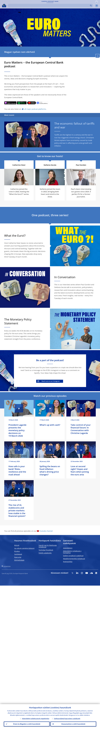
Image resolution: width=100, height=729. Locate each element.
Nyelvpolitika (67, 562)
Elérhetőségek (19, 560)
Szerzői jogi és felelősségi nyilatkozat (48, 546)
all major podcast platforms (35, 109)
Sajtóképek (18, 554)
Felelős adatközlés (45, 553)
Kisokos (17, 551)
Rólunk (16, 545)
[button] (96, 2)
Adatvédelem (67, 548)
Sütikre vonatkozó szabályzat (73, 556)
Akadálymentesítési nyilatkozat (74, 559)
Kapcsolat (17, 557)
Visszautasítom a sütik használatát (73, 724)
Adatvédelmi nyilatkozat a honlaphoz (72, 552)
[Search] (49, 5)
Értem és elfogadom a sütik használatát (26, 724)
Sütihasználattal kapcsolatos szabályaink (67, 719)
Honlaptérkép (7, 566)
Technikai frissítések (46, 550)
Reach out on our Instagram (51, 381)
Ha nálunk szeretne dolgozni (24, 548)
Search (90, 5)
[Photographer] (94, 183)
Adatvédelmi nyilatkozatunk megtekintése (35, 719)
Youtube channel (46, 531)
